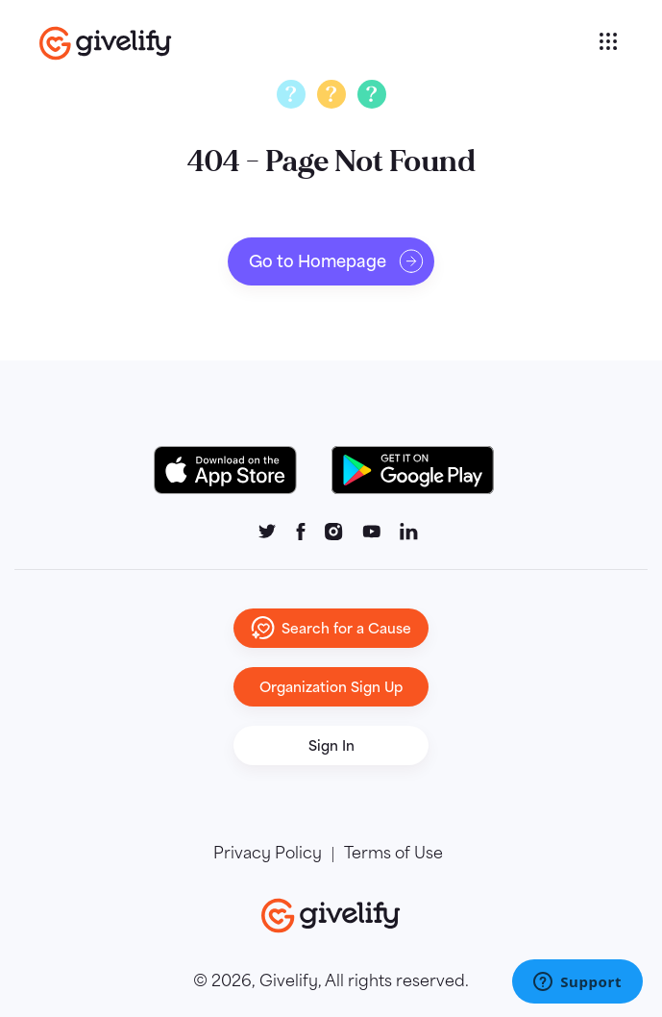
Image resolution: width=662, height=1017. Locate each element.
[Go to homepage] (316, 43)
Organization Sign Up (331, 687)
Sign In (331, 745)
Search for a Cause (331, 627)
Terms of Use (393, 854)
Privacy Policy (267, 854)
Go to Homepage (337, 261)
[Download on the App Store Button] (235, 470)
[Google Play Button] (412, 470)
